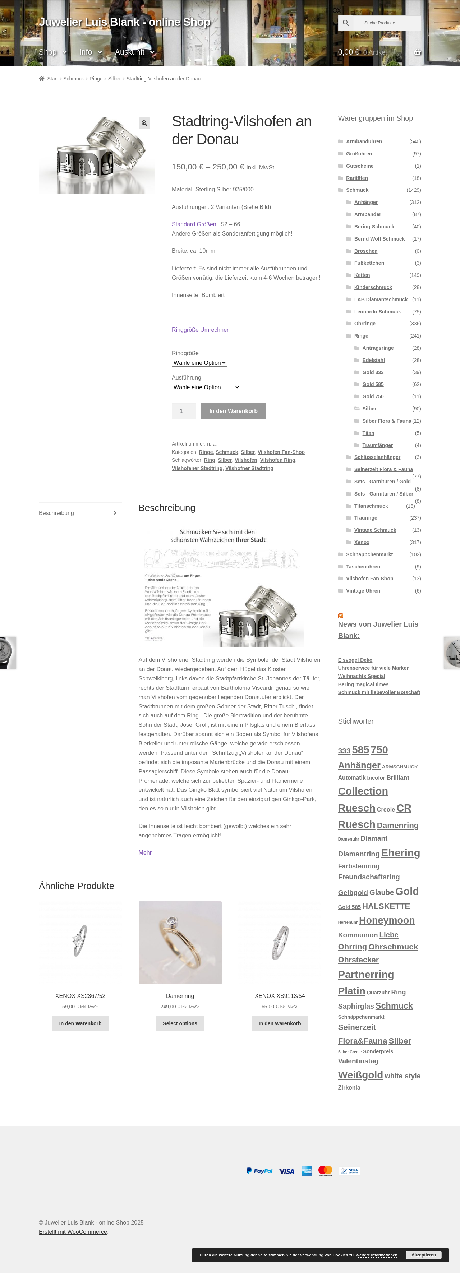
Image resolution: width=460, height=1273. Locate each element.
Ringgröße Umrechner (200, 330)
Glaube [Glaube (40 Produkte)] (381, 892)
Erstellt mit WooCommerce (73, 1232)
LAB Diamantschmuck (381, 299)
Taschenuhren (363, 567)
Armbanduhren (364, 141)
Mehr (145, 853)
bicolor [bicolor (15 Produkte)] (376, 778)
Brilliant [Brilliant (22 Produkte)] (398, 777)
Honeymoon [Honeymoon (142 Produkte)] (387, 920)
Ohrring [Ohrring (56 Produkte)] (352, 946)
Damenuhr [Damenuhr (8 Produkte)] (348, 839)
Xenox (361, 542)
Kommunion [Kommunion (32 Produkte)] (358, 935)
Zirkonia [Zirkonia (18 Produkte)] (349, 1087)
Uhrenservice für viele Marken (374, 668)
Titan (368, 433)
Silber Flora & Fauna (387, 421)
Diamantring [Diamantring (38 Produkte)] (359, 854)
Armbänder (367, 214)
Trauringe (365, 518)
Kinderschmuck (373, 287)
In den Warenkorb (234, 411)
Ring (209, 460)
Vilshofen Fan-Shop (281, 452)
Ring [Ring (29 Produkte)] (398, 992)
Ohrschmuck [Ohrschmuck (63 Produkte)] (393, 946)
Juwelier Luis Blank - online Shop (124, 21)
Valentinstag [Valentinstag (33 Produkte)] (358, 1061)
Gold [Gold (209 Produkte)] (407, 891)
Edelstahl (374, 360)
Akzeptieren (423, 1255)
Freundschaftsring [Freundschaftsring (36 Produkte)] (369, 877)
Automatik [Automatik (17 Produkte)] (352, 778)
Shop (47, 52)
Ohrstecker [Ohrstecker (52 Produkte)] (358, 960)
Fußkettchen (369, 263)
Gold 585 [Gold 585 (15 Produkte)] (349, 907)
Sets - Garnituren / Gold (382, 481)
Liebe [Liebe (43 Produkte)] (389, 934)
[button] (144, 123)
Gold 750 (373, 396)
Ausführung (186, 378)
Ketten (362, 275)
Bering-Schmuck (374, 226)
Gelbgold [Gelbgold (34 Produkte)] (353, 892)
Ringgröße (185, 353)
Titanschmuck (371, 506)
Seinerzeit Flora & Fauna (383, 469)
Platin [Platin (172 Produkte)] (351, 990)
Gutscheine (359, 166)
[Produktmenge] (184, 411)
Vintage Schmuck (375, 530)
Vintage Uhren (363, 591)
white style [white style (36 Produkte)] (402, 1076)
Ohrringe (365, 323)
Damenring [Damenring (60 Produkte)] (398, 825)
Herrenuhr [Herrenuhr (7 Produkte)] (348, 922)
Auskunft (129, 52)
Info (85, 52)
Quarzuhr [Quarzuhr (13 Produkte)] (378, 992)
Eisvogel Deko (355, 660)
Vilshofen (246, 460)
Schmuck (73, 79)
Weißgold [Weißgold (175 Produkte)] (360, 1075)
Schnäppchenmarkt (369, 554)
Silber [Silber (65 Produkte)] (399, 1040)
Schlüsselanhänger (377, 457)
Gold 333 (373, 372)
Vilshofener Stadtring (197, 468)
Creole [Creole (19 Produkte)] (386, 809)
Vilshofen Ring (277, 460)
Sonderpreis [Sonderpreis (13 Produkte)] (378, 1051)
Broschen (366, 251)
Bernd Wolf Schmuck (379, 239)
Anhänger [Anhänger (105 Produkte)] (359, 765)
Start (52, 79)
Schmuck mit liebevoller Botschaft (379, 692)
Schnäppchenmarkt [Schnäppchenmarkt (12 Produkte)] (361, 1017)
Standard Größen (194, 224)
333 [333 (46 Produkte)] (344, 751)
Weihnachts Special (361, 676)
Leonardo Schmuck (377, 312)
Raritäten (357, 178)
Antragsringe (378, 348)
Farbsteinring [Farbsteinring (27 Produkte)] (359, 866)
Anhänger (366, 202)
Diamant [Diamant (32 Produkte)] (373, 838)
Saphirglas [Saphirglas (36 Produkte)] (356, 1006)
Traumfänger (378, 445)
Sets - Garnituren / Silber (383, 494)
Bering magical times (363, 684)
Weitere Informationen (376, 1255)
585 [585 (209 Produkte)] (360, 750)
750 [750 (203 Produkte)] (379, 750)
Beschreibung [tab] (56, 513)
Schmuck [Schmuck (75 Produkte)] (394, 1005)
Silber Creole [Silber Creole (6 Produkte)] (350, 1052)
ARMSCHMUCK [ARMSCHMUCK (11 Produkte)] (400, 767)
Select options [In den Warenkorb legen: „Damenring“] (180, 1023)
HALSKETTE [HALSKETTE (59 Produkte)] (386, 906)
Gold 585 (373, 384)
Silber (114, 79)
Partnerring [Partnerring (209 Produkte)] (366, 974)
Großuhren (359, 154)
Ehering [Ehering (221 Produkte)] (400, 853)
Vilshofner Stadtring (249, 468)
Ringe (96, 79)
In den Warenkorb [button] (80, 1023)
